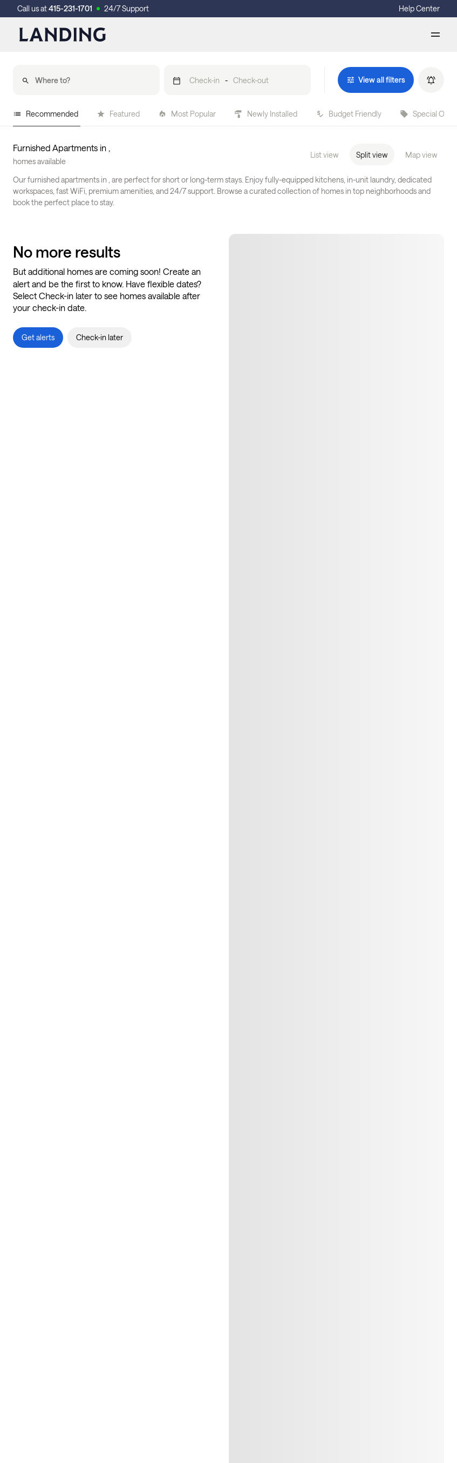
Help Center (419, 8)
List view (324, 154)
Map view (421, 154)
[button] (237, 80)
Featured (118, 113)
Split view (372, 154)
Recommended (45, 113)
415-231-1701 (70, 8)
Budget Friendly (348, 113)
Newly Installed (265, 113)
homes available (39, 161)
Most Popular (187, 113)
